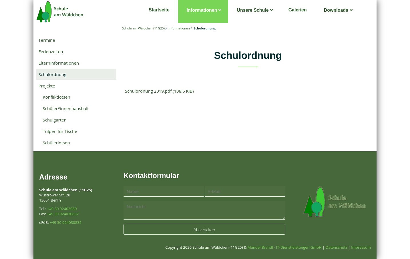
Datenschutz (336, 247)
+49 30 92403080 (62, 208)
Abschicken (204, 229)
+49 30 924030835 (65, 222)
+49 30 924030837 (63, 213)
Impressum (361, 247)
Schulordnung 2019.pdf (159, 91)
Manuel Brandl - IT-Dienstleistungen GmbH (285, 247)
